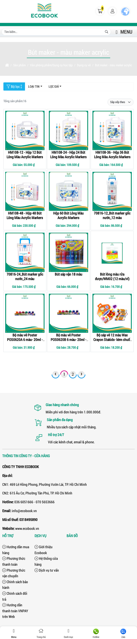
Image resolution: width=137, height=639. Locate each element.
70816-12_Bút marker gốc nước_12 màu (112, 215)
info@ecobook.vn (24, 510)
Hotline (96, 634)
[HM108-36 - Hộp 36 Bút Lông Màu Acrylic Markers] (112, 130)
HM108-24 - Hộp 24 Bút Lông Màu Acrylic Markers (68, 154)
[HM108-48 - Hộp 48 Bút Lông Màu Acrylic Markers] (25, 191)
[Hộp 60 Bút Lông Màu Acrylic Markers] (68, 191)
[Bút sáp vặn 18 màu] (68, 252)
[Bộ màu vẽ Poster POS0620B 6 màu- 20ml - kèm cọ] (68, 313)
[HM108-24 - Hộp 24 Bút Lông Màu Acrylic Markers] (68, 130)
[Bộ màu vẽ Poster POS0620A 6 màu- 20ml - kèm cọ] (25, 313)
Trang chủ (41, 634)
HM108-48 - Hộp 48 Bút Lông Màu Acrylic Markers (25, 215)
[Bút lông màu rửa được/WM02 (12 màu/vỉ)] (112, 252)
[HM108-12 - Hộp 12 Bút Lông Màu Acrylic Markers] (25, 130)
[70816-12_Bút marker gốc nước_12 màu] (112, 191)
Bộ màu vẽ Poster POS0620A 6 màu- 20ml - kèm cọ (25, 339)
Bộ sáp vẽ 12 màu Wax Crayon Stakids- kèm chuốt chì (112, 339)
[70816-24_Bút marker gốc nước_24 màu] (25, 252)
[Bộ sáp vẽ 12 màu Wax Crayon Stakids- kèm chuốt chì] (112, 313)
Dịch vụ (40, 535)
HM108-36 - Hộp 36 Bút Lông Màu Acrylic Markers (112, 154)
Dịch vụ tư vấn (47, 570)
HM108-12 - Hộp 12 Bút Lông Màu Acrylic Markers (25, 154)
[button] (100, 11)
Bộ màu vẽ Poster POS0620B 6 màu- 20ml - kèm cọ (68, 339)
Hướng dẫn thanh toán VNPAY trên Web (15, 610)
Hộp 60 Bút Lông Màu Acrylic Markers (68, 215)
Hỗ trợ (7, 535)
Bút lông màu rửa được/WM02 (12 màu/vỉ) (112, 276)
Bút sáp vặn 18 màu (68, 274)
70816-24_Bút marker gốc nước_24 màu (25, 276)
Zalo (123, 634)
